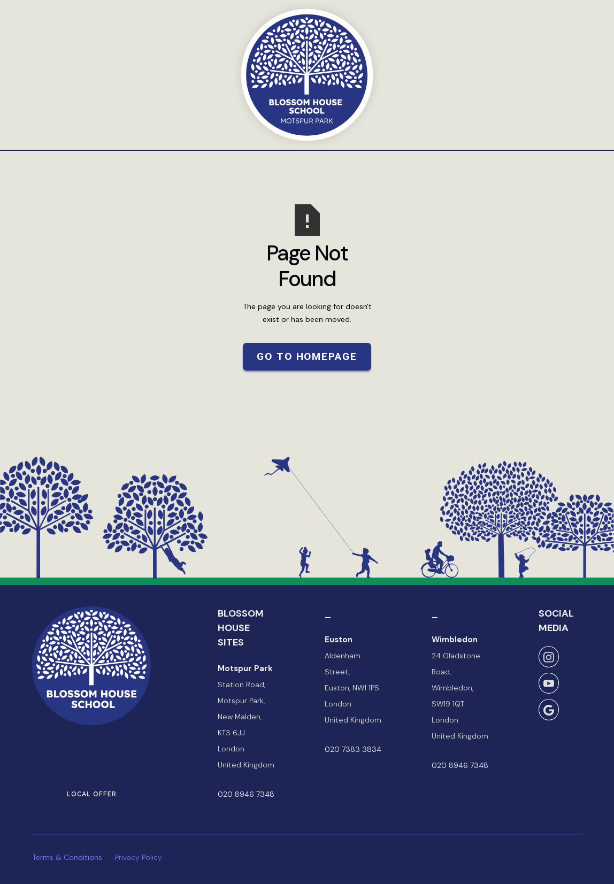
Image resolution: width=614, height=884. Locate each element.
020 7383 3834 (353, 749)
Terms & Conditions (67, 857)
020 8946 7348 (246, 794)
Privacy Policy (138, 857)
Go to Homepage (307, 356)
